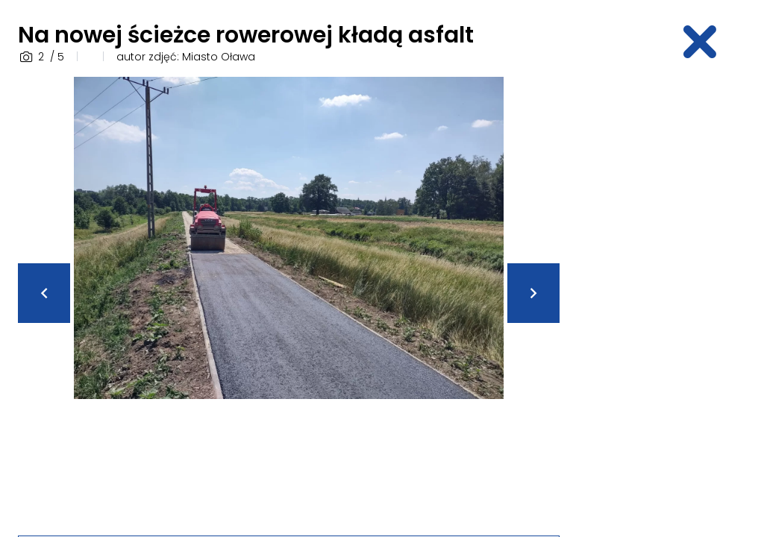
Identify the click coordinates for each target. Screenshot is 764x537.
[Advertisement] (670, 300)
